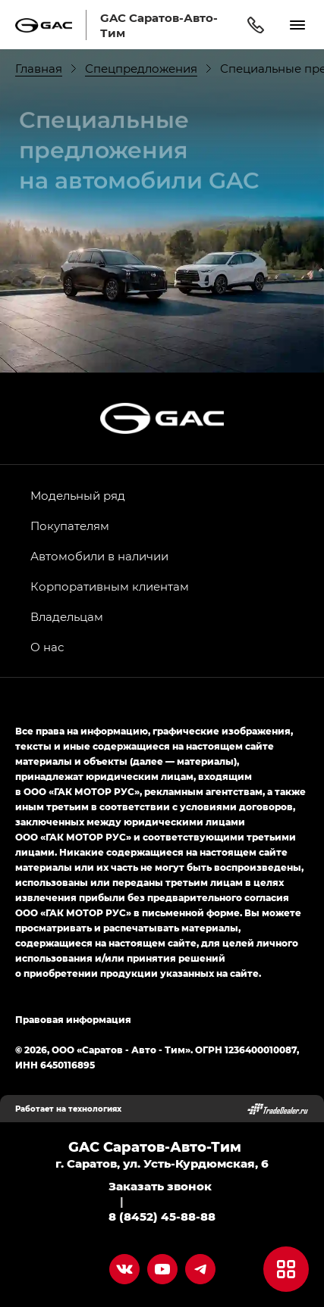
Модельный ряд (77, 495)
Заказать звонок (160, 1185)
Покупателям (69, 525)
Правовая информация (73, 1019)
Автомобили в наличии (99, 555)
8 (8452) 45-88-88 (162, 1216)
